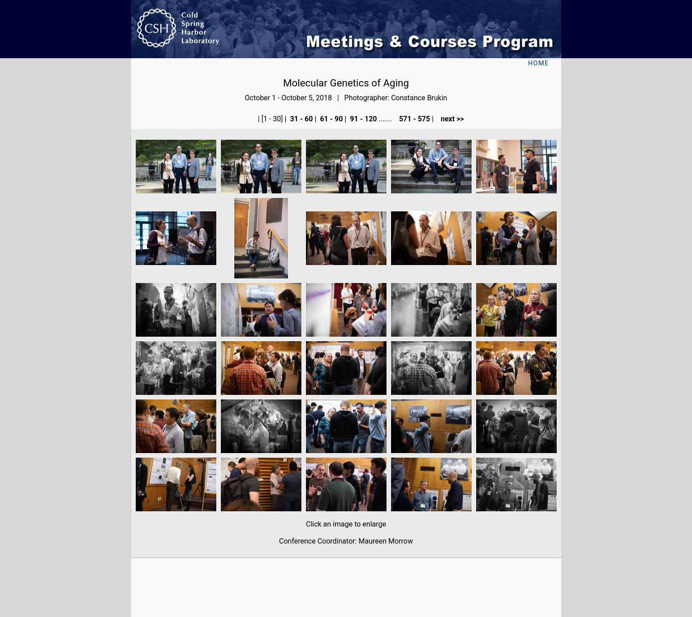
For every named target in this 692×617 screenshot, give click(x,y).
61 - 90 (330, 119)
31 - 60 (300, 119)
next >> (449, 119)
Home (538, 63)
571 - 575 (413, 119)
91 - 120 (362, 119)
